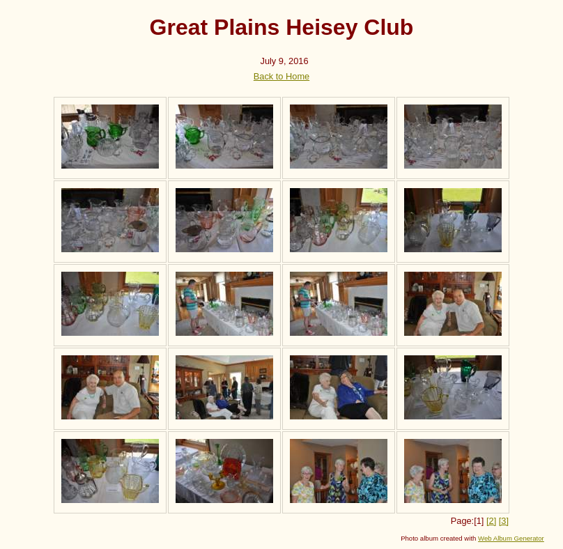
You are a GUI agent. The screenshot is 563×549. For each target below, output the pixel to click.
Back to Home (281, 76)
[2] (491, 521)
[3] (504, 521)
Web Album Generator (511, 538)
